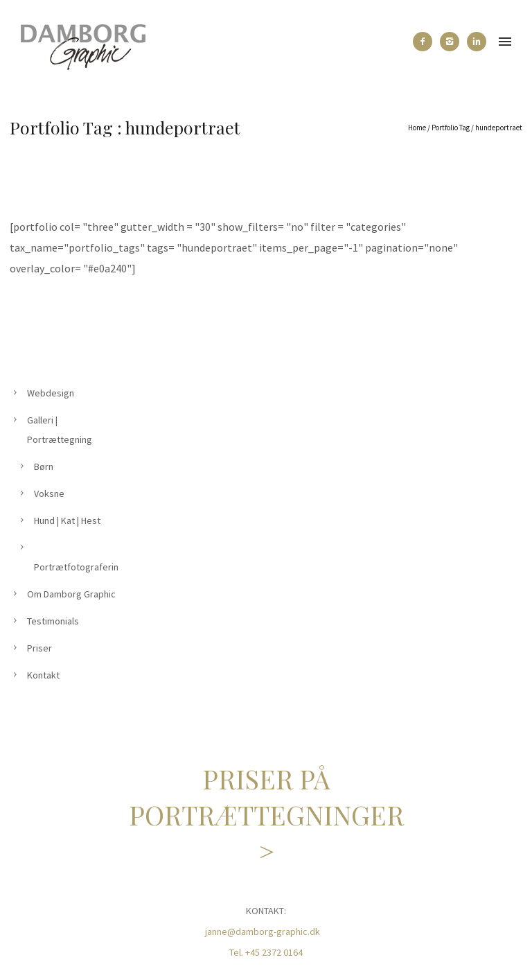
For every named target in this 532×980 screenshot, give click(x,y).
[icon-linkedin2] (476, 41)
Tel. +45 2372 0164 (266, 952)
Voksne (49, 493)
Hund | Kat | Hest (67, 520)
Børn (43, 466)
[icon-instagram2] (453, 41)
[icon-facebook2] (426, 41)
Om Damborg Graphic (71, 594)
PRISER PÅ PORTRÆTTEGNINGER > (266, 814)
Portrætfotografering (79, 567)
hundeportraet (498, 127)
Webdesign (50, 393)
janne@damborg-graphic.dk (262, 931)
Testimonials (53, 621)
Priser (39, 648)
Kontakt (43, 675)
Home (417, 127)
